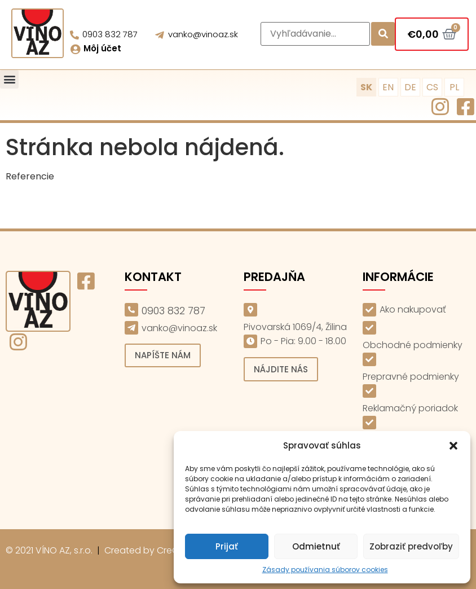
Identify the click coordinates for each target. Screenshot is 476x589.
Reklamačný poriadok (410, 408)
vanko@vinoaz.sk (203, 34)
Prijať (226, 546)
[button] (453, 445)
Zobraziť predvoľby (411, 546)
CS (432, 87)
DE (410, 87)
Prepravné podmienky (411, 376)
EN (388, 87)
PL (454, 87)
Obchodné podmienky (412, 345)
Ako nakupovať (413, 309)
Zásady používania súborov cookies (325, 569)
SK (366, 87)
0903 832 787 (110, 34)
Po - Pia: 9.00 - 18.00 (303, 341)
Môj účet (102, 48)
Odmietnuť (316, 546)
